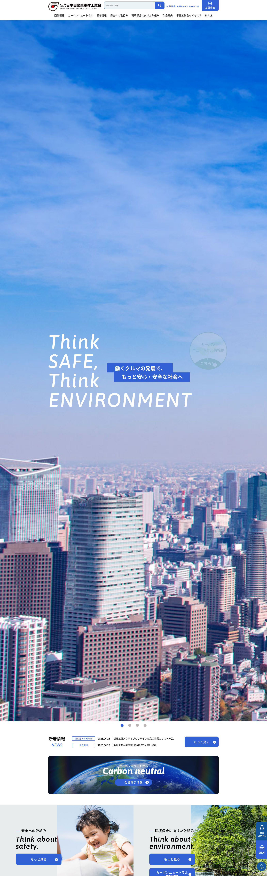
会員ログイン (262, 831)
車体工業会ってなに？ (189, 15)
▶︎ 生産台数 (170, 6)
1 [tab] (122, 725)
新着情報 (102, 15)
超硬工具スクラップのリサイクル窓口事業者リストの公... (144, 738)
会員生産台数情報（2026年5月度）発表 (135, 745)
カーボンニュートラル (80, 15)
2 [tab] (129, 725)
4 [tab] (145, 725)
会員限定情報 (133, 782)
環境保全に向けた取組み (145, 15)
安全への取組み (119, 15)
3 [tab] (137, 725)
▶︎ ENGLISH (194, 6)
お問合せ (210, 5)
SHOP (262, 849)
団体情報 (59, 15)
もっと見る (202, 742)
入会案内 (168, 15)
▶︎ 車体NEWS (182, 6)
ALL (209, 15)
